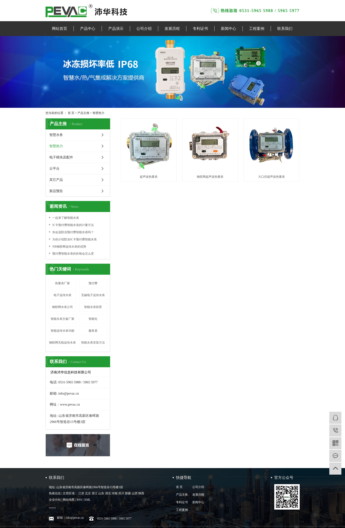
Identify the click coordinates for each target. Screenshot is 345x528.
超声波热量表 (149, 176)
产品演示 (115, 28)
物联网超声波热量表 (210, 176)
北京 (88, 493)
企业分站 (55, 499)
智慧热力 (98, 113)
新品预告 (56, 191)
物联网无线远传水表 (62, 342)
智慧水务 (56, 135)
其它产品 (56, 180)
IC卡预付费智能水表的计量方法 (73, 225)
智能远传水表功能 (62, 330)
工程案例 (256, 28)
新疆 (128, 493)
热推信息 (55, 493)
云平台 (54, 168)
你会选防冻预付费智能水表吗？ (73, 232)
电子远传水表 (62, 295)
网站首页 (59, 28)
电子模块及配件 (61, 157)
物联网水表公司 (62, 307)
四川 (121, 493)
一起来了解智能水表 (65, 217)
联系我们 (284, 28)
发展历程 (172, 28)
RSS (79, 499)
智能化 (93, 318)
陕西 (141, 493)
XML (87, 499)
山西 (135, 493)
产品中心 (87, 28)
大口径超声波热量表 (271, 176)
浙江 (95, 493)
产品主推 (83, 113)
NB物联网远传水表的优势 (69, 246)
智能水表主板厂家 (62, 318)
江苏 (81, 493)
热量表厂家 (62, 283)
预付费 (93, 283)
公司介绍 (144, 28)
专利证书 (200, 28)
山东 (101, 493)
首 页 (71, 113)
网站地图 (69, 499)
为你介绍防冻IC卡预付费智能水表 (74, 239)
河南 (115, 493)
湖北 (108, 493)
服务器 (93, 330)
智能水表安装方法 (93, 342)
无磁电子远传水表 (93, 295)
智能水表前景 (93, 307)
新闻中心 (228, 28)
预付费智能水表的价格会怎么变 (73, 253)
